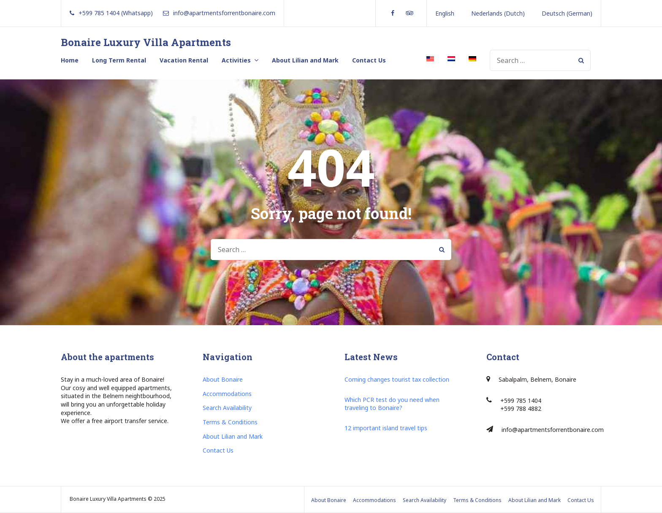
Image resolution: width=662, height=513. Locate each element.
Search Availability (227, 408)
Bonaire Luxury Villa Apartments (146, 42)
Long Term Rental (119, 60)
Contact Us (369, 60)
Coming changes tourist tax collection (397, 379)
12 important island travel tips (386, 428)
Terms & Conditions (230, 422)
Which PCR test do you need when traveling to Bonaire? (392, 404)
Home (70, 60)
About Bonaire (223, 379)
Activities (236, 60)
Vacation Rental (184, 60)
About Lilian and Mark (305, 60)
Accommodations (227, 394)
